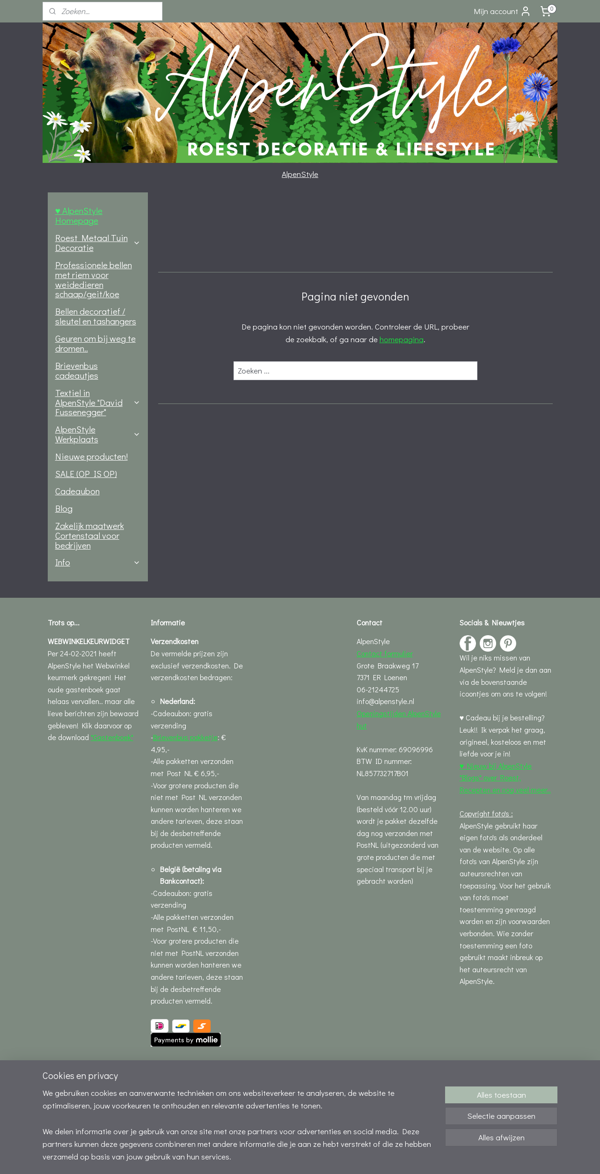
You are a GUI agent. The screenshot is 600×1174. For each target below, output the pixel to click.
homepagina (401, 339)
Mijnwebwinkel (384, 1156)
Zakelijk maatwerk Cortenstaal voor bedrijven (89, 535)
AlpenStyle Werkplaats (97, 434)
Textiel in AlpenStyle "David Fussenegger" (97, 402)
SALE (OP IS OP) (86, 473)
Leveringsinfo (172, 1065)
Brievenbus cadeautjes (76, 370)
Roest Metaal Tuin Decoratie (97, 242)
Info (97, 562)
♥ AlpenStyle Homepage (78, 215)
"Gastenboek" (112, 737)
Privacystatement (179, 1101)
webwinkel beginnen (312, 1156)
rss (281, 1156)
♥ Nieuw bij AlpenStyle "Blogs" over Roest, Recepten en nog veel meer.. (505, 777)
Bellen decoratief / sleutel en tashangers (95, 316)
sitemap (265, 1156)
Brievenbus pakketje (185, 737)
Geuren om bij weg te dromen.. (95, 343)
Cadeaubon (77, 491)
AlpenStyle (300, 174)
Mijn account (502, 11)
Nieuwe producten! (91, 456)
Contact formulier (385, 653)
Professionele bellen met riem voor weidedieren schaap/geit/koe (93, 279)
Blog (64, 508)
